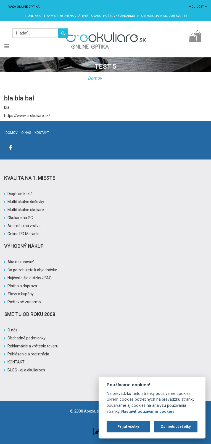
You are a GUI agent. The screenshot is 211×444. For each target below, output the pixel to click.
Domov (95, 78)
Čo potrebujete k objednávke (32, 270)
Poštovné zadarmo (24, 302)
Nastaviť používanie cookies (148, 411)
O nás (26, 133)
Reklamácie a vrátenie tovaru (32, 346)
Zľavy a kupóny (20, 294)
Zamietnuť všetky (176, 426)
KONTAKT (16, 362)
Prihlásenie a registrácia (28, 354)
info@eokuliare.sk (151, 16)
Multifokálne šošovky (25, 202)
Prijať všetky (128, 426)
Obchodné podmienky (26, 338)
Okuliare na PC (20, 218)
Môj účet (198, 7)
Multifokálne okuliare (25, 210)
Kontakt (42, 133)
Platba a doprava (22, 286)
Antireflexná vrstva (24, 226)
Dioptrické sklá (20, 194)
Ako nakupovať (20, 262)
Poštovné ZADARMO (119, 16)
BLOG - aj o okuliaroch (26, 370)
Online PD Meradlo (23, 234)
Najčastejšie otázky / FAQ (29, 278)
